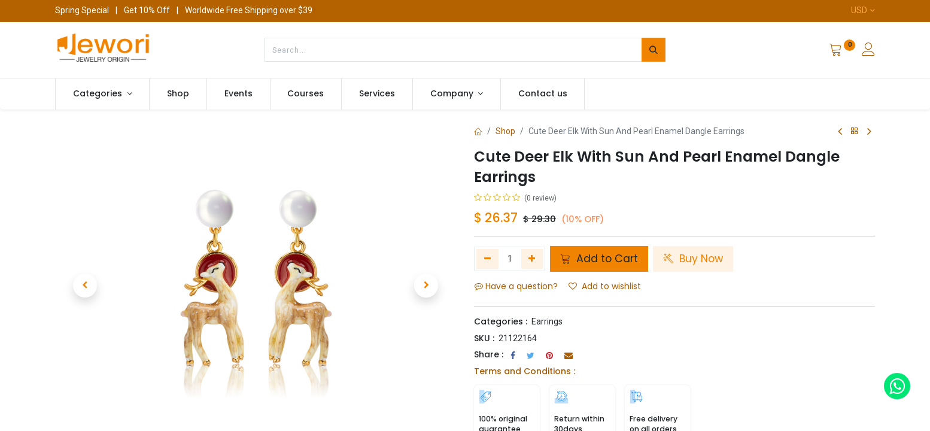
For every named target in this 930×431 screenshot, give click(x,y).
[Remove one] (487, 258)
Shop (505, 131)
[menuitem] (178, 94)
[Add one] (532, 258)
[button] (85, 285)
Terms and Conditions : (524, 371)
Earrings (547, 321)
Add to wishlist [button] (605, 286)
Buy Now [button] (693, 258)
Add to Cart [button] (599, 258)
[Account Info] (868, 51)
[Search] (653, 50)
